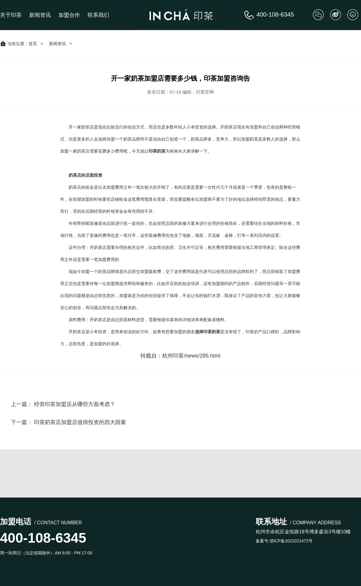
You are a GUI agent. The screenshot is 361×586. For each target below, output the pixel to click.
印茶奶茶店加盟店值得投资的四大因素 (80, 422)
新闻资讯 (40, 15)
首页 (33, 43)
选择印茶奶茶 (207, 331)
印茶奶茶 (157, 151)
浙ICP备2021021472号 (291, 540)
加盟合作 (69, 15)
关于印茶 (11, 15)
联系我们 (98, 15)
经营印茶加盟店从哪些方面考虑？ (74, 404)
